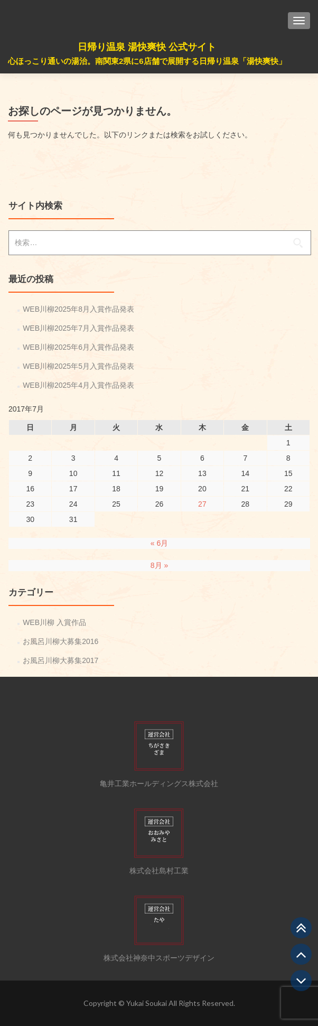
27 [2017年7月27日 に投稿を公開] (202, 504)
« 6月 (159, 543)
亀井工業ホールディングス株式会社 (159, 783)
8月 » (159, 565)
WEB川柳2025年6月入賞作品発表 (78, 347)
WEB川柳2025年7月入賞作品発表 (78, 328)
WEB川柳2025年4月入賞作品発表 (78, 385)
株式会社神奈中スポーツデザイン (159, 958)
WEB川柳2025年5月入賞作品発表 (78, 366)
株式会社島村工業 (159, 870)
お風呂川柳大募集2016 (60, 641)
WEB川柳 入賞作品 (54, 622)
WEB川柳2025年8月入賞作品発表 (78, 309)
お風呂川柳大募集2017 (60, 660)
